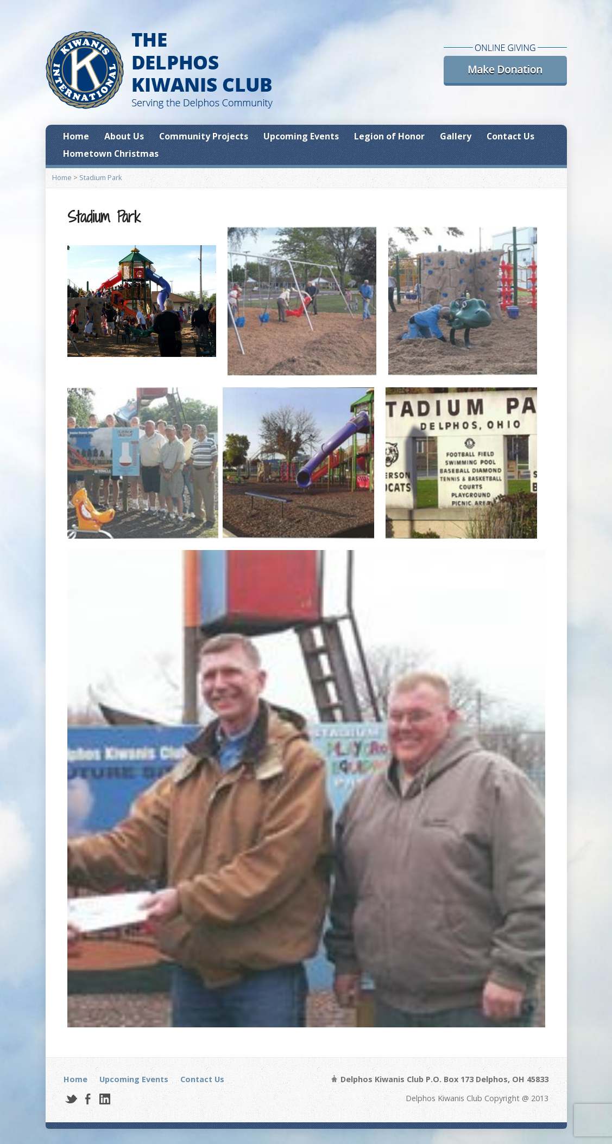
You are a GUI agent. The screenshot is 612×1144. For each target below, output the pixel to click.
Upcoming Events (301, 136)
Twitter (71, 1098)
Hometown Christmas (111, 153)
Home (76, 136)
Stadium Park (100, 177)
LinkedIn (104, 1098)
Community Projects (203, 136)
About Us (124, 136)
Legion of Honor (389, 136)
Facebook (87, 1098)
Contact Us (510, 136)
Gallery (455, 136)
